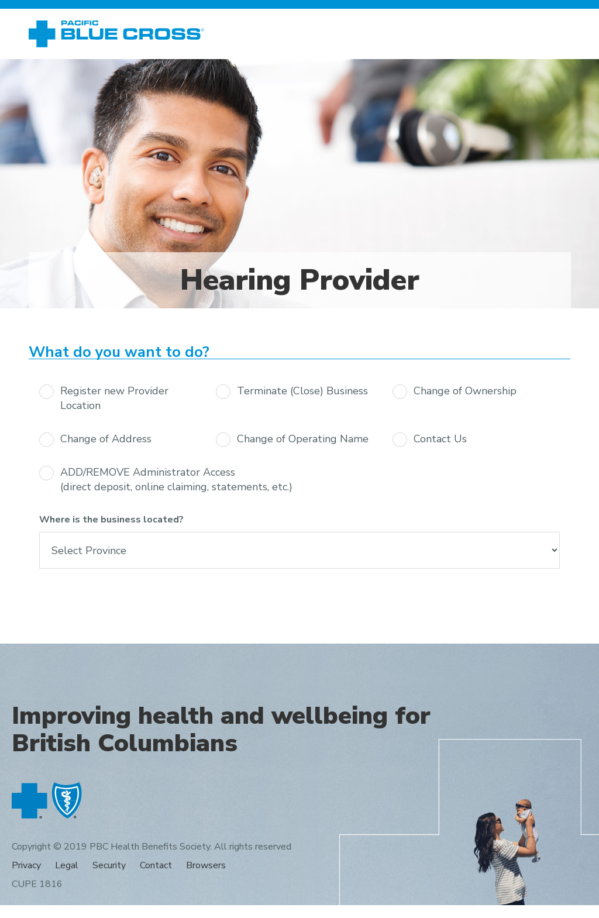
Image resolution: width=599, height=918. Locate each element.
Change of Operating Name (303, 439)
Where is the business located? (111, 519)
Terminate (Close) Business (302, 391)
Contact (156, 865)
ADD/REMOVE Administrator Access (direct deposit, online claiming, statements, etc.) (176, 479)
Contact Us (440, 439)
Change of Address (106, 439)
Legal (66, 865)
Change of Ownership (465, 391)
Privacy (26, 865)
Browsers (206, 865)
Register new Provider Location (114, 398)
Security (109, 865)
